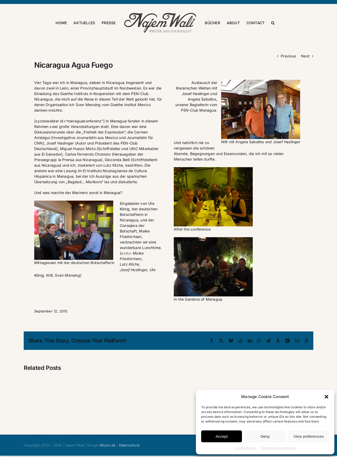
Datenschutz (129, 445)
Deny (265, 436)
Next (305, 56)
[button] (326, 396)
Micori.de (108, 445)
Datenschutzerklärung (278, 448)
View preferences (309, 436)
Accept (222, 436)
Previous (288, 56)
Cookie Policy (245, 448)
